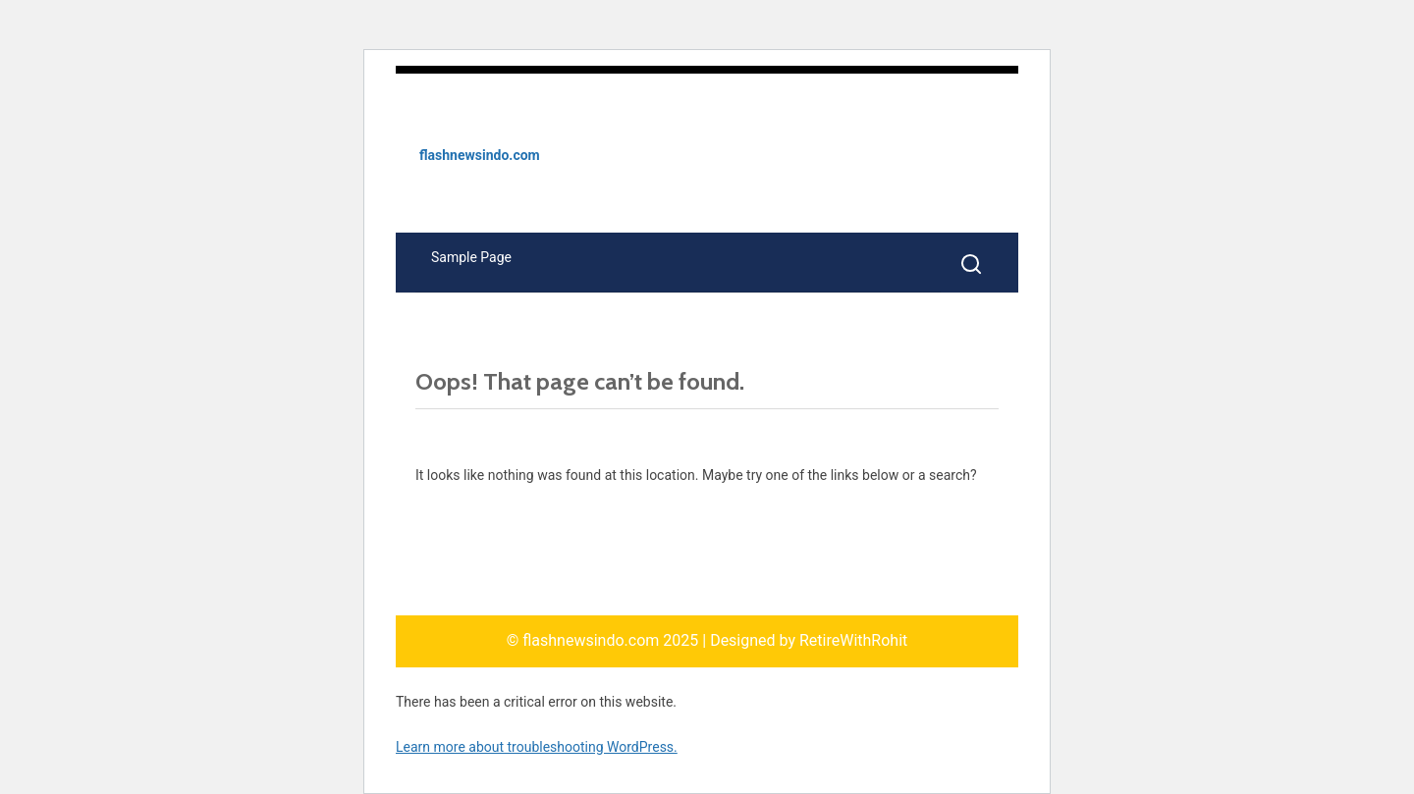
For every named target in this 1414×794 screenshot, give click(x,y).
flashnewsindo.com (479, 155)
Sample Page (471, 257)
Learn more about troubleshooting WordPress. (537, 747)
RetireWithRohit (853, 640)
